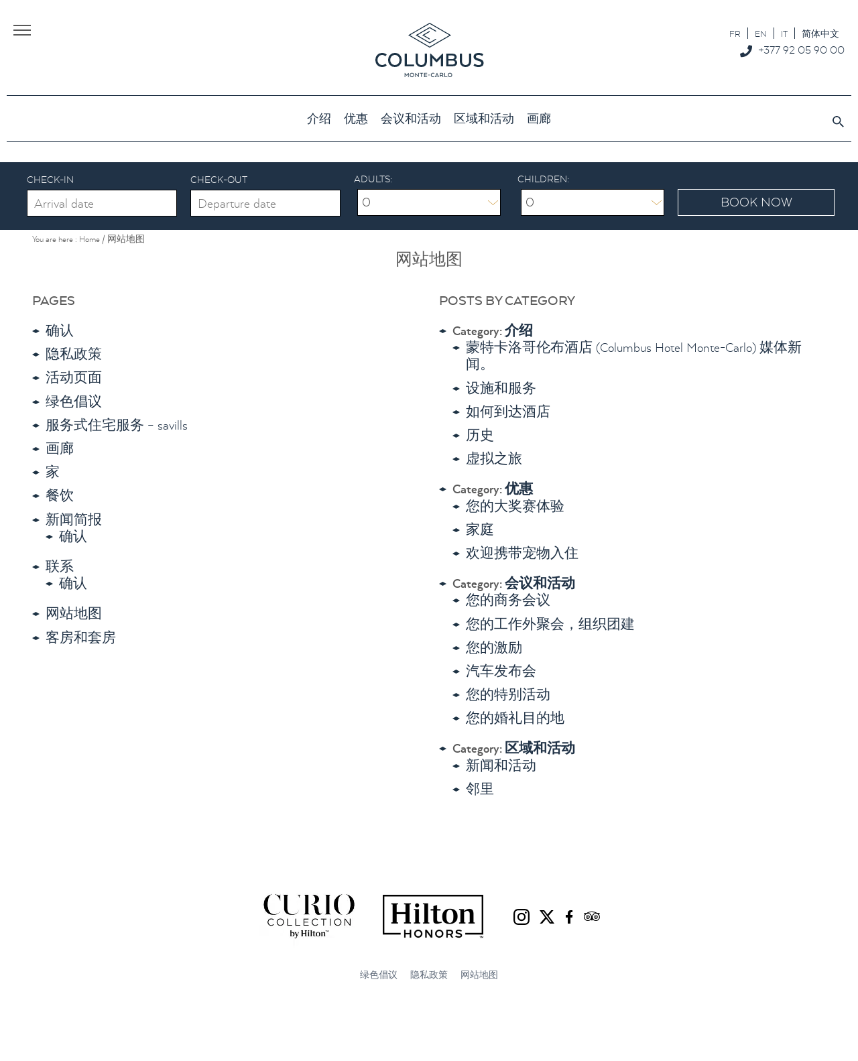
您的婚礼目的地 (515, 718)
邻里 (480, 789)
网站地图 (74, 613)
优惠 (519, 489)
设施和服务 (501, 388)
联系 (60, 566)
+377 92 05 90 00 (801, 49)
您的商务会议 (508, 600)
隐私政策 (74, 354)
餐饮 (60, 495)
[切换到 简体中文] (820, 33)
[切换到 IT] (784, 33)
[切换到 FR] (735, 33)
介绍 (519, 330)
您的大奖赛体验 (515, 506)
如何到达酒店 (508, 411)
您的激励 (494, 647)
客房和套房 (81, 637)
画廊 (60, 448)
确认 (60, 330)
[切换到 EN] (761, 33)
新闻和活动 (501, 765)
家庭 (480, 529)
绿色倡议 (74, 401)
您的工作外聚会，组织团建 (550, 624)
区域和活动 (540, 748)
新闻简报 (74, 519)
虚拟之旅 (494, 458)
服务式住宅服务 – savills (117, 425)
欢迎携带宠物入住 (522, 553)
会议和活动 (540, 583)
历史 (480, 435)
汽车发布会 (501, 671)
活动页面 (74, 377)
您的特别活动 (508, 694)
